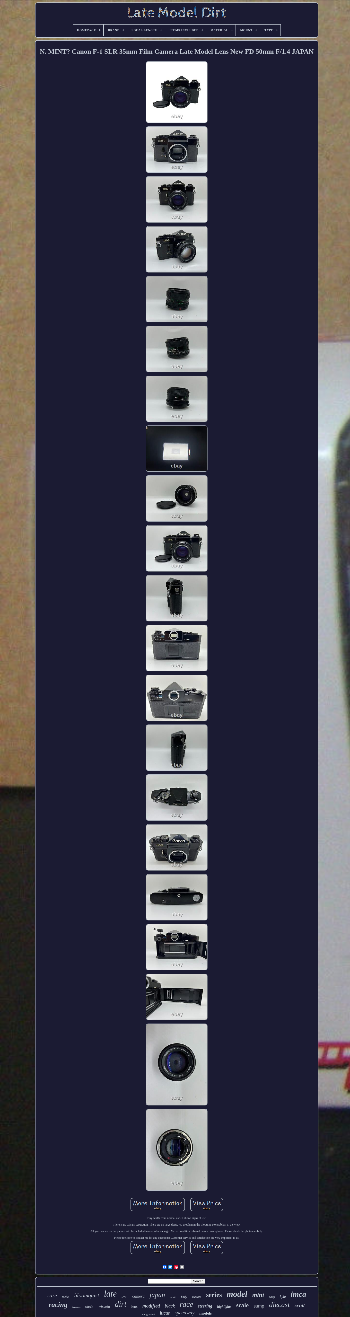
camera (138, 1296)
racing (58, 1304)
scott (300, 1305)
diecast (279, 1304)
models (205, 1313)
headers (76, 1307)
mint (258, 1295)
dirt (120, 1304)
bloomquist (86, 1295)
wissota (104, 1306)
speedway (184, 1313)
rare (52, 1295)
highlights (224, 1306)
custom (196, 1297)
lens (134, 1306)
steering (205, 1306)
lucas (165, 1313)
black (170, 1305)
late (110, 1294)
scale (242, 1305)
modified (151, 1305)
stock (89, 1306)
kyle (283, 1297)
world (173, 1297)
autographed (148, 1314)
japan (157, 1295)
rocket (66, 1297)
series (214, 1295)
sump (259, 1306)
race (186, 1304)
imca (298, 1294)
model (237, 1294)
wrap (272, 1297)
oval (124, 1297)
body (184, 1297)
